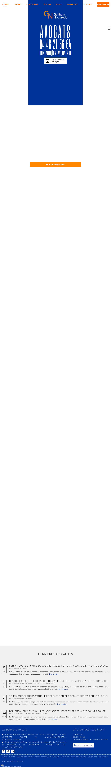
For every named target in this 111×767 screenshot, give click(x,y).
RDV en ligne (103, 4)
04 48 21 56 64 (55, 43)
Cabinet (17, 4)
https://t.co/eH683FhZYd (12, 747)
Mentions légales (9, 761)
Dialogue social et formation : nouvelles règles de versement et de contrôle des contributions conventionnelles (59, 681)
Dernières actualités (55, 654)
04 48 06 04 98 (101, 739)
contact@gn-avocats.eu (55, 52)
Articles (20, 761)
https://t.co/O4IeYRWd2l (12, 740)
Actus (59, 4)
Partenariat (73, 4)
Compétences (33, 4)
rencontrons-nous (55, 164)
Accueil (5, 4)
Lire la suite (53, 674)
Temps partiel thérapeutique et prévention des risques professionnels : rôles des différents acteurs (59, 696)
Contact (88, 4)
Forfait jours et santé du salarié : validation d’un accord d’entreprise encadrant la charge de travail (59, 666)
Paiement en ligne (68, 757)
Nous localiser (85, 746)
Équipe (47, 4)
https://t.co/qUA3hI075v (54, 737)
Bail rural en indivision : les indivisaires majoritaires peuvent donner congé (57, 711)
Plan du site (103, 757)
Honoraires (92, 757)
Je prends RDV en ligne (58, 61)
